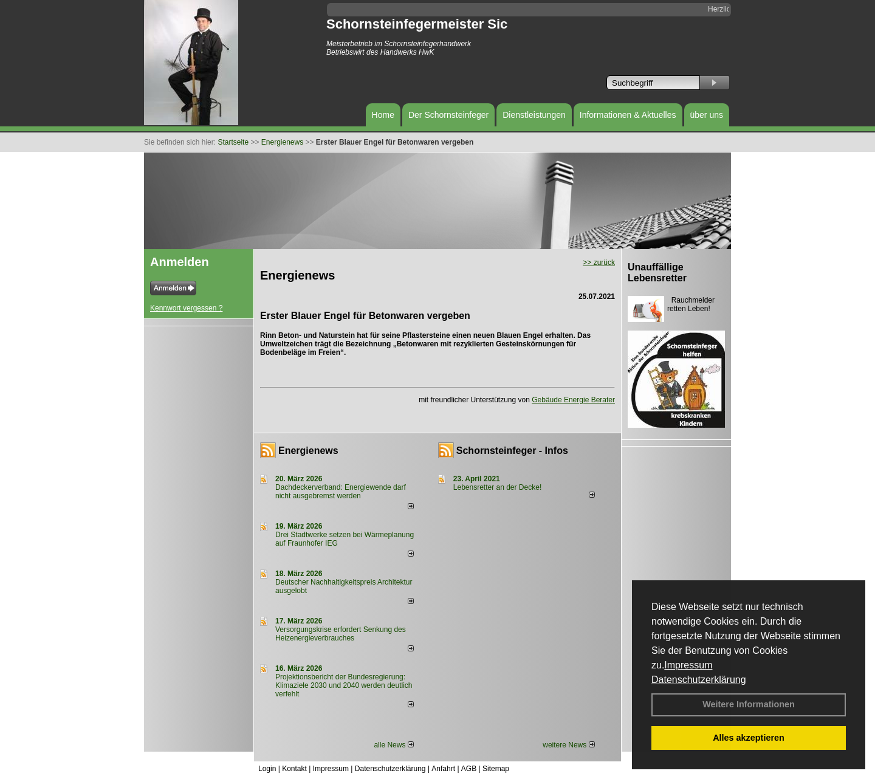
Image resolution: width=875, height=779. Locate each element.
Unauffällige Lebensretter (657, 272)
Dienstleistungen (534, 115)
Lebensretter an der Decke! (497, 487)
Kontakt (294, 768)
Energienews (308, 450)
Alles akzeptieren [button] (748, 738)
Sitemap (495, 768)
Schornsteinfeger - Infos (512, 450)
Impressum (688, 665)
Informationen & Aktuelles (628, 115)
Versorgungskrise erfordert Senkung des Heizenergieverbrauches (340, 633)
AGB (468, 768)
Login (267, 768)
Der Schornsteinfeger (448, 115)
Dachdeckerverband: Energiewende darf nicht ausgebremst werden (340, 491)
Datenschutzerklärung (698, 679)
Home (383, 115)
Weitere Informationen (748, 704)
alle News (393, 745)
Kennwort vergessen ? (186, 308)
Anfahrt (443, 768)
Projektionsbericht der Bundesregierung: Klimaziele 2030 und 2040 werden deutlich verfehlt (344, 685)
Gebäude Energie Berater (573, 400)
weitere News (568, 745)
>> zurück (599, 262)
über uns (706, 115)
